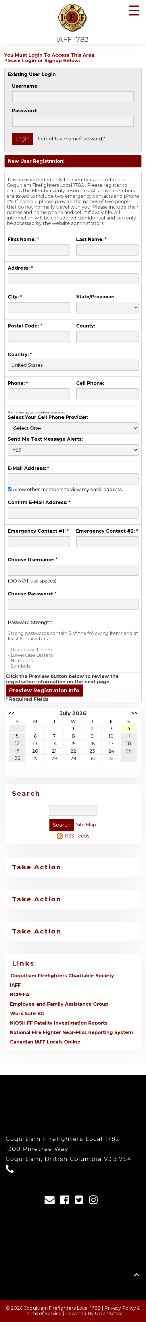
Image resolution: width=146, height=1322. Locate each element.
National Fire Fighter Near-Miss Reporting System (71, 1032)
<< (11, 713)
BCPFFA (19, 994)
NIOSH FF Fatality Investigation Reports (58, 1023)
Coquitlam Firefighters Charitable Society (62, 975)
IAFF (15, 985)
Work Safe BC (27, 1013)
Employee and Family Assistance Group (59, 1004)
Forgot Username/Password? (71, 139)
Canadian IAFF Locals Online (45, 1042)
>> (134, 713)
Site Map (86, 824)
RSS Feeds (77, 836)
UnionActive (109, 1313)
